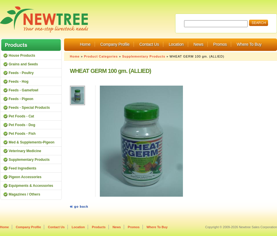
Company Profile (115, 44)
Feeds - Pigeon (21, 99)
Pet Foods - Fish (22, 134)
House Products (22, 56)
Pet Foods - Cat (21, 116)
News (198, 44)
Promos (220, 44)
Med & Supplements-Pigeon (32, 142)
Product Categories (101, 56)
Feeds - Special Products (29, 108)
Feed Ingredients (22, 168)
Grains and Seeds (23, 64)
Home (85, 44)
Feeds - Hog (19, 82)
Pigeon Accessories (25, 177)
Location (176, 44)
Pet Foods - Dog (22, 125)
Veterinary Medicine (25, 151)
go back (81, 206)
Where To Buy (249, 44)
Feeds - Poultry (21, 73)
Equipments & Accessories (31, 186)
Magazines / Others (24, 194)
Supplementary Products (143, 56)
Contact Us (149, 44)
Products (99, 227)
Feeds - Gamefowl (23, 90)
